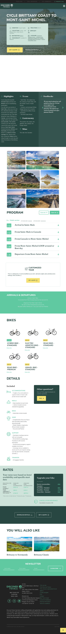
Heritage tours (39, 37)
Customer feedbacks (45, 599)
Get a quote (14, 49)
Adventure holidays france (35, 36)
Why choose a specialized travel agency (48, 589)
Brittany (21, 36)
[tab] (26, 221)
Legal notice (57, 626)
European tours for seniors (34, 39)
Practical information (45, 601)
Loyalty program (44, 592)
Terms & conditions (45, 603)
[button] (42, 107)
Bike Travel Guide (44, 597)
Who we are (43, 585)
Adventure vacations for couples (35, 38)
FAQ (41, 398)
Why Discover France (45, 586)
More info (9, 348)
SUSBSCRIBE (55, 568)
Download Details (33, 49)
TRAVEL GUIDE (19, 1)
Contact (42, 596)
